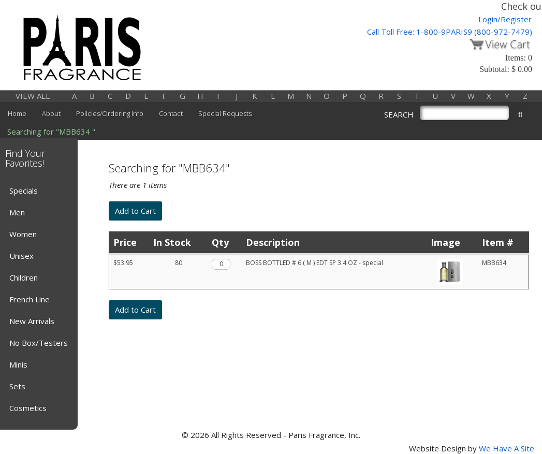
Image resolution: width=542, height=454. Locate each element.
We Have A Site (506, 448)
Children (23, 277)
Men (17, 212)
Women (23, 234)
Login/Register (505, 19)
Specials (23, 190)
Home (17, 113)
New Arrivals (31, 321)
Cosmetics (28, 408)
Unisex (21, 256)
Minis (18, 364)
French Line (29, 299)
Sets (17, 386)
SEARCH (399, 114)
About (51, 113)
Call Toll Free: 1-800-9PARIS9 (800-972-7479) (449, 31)
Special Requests (225, 113)
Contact (171, 113)
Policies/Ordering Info (109, 113)
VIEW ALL (33, 96)
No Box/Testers (38, 343)
